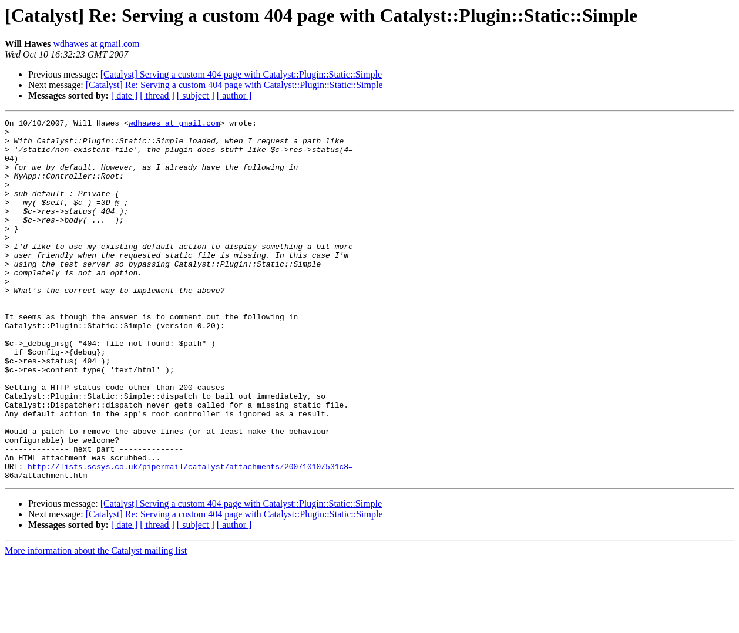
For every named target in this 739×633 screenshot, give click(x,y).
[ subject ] (195, 95)
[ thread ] (157, 95)
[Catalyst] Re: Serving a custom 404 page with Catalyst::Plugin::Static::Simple (234, 85)
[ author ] (234, 95)
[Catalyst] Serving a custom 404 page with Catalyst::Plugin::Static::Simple (241, 74)
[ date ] (124, 95)
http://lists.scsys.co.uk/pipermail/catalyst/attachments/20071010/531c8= (190, 536)
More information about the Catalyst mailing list (96, 623)
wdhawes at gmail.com (96, 44)
